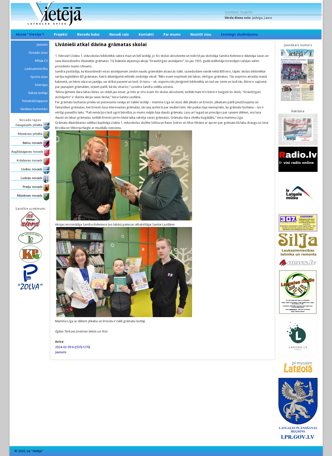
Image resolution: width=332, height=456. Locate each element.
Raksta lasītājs (38, 93)
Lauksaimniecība (36, 69)
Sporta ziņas (39, 77)
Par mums (172, 34)
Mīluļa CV (41, 60)
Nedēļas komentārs (34, 109)
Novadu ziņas (38, 52)
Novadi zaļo (119, 34)
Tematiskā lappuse (35, 101)
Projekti (60, 34)
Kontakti (146, 34)
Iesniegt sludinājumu (239, 34)
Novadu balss (88, 34)
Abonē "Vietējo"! (30, 34)
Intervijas (41, 85)
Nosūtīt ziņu (200, 34)
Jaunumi (60, 352)
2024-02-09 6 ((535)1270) (72, 347)
